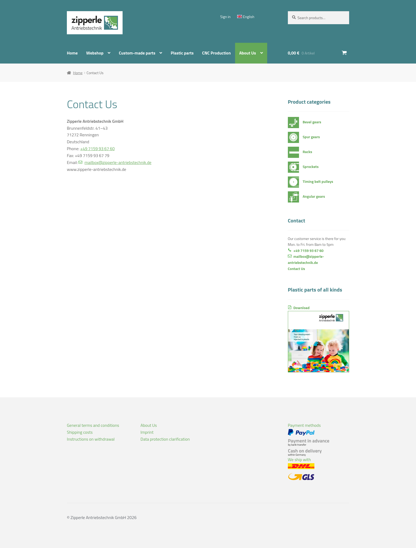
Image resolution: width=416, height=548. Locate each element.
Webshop (94, 53)
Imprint (147, 432)
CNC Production (216, 53)
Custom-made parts (137, 53)
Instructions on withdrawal (91, 439)
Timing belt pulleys (318, 181)
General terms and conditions (93, 425)
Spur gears (311, 137)
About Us (247, 53)
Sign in (225, 16)
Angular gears (314, 196)
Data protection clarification (165, 439)
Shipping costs (80, 432)
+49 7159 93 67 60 (97, 148)
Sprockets (311, 166)
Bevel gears (312, 122)
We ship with (301, 468)
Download (318, 338)
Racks (307, 151)
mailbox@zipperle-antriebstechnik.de (117, 162)
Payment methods (308, 439)
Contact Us (296, 268)
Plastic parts (182, 53)
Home (72, 53)
